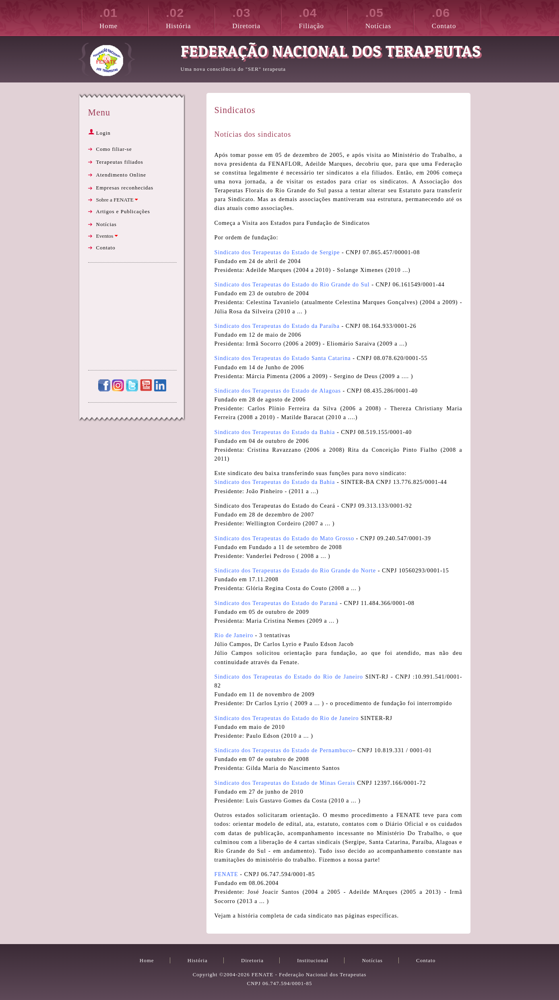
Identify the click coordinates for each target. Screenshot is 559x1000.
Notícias (389, 17)
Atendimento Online (121, 175)
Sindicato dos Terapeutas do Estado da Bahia (275, 432)
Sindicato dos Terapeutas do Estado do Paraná (276, 603)
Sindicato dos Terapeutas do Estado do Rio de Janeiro (289, 676)
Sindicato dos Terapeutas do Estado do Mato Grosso (285, 538)
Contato (456, 17)
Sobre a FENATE (117, 200)
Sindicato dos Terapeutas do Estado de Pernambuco (284, 750)
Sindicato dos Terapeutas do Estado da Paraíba (277, 326)
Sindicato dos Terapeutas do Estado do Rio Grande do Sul (292, 284)
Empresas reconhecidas (125, 188)
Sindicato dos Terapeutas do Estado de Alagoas (278, 390)
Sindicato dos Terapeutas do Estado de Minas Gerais (285, 783)
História (190, 17)
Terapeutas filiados (119, 162)
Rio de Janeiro (234, 635)
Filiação (323, 17)
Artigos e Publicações (123, 211)
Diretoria (256, 17)
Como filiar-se (114, 149)
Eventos (107, 236)
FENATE (226, 874)
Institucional (312, 960)
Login (99, 133)
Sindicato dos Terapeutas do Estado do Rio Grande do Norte (295, 570)
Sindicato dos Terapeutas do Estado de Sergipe (277, 252)
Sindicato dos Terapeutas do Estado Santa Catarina (283, 358)
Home (123, 17)
